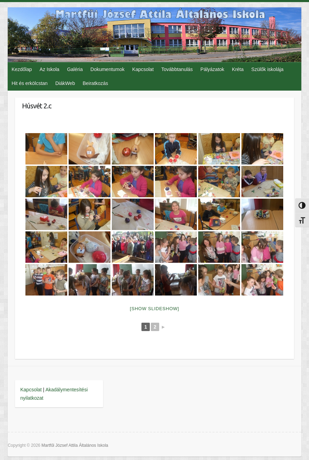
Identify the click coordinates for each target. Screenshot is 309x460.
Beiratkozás (95, 83)
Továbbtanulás (177, 69)
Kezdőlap (21, 69)
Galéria (75, 69)
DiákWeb (65, 83)
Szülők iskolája (267, 69)
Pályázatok (212, 69)
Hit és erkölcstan (29, 83)
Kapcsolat (143, 69)
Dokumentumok (108, 69)
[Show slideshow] (154, 308)
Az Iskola (50, 69)
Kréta (238, 69)
